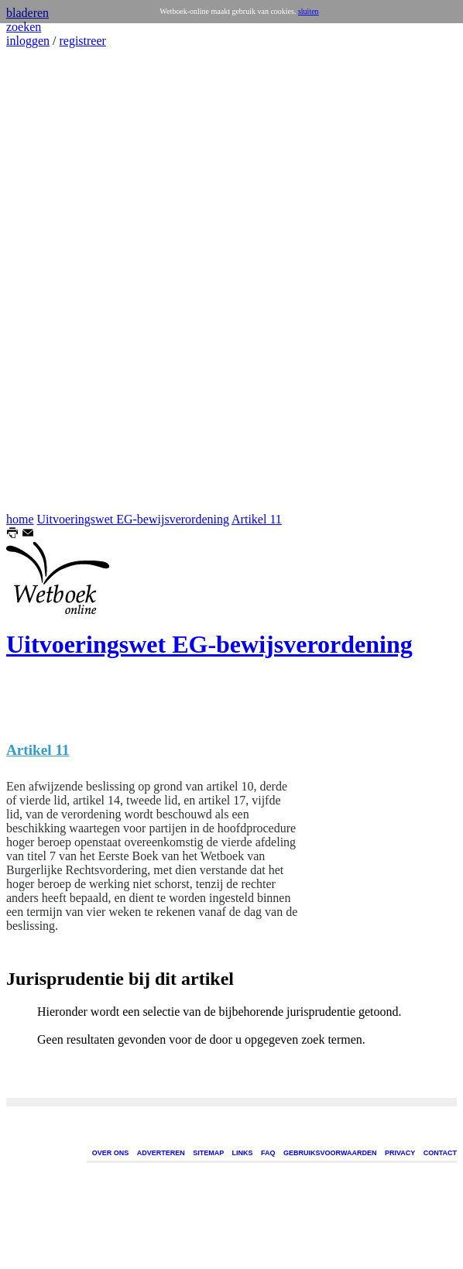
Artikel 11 (257, 519)
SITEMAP (208, 1153)
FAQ (268, 1153)
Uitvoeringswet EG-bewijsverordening (133, 519)
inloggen (28, 40)
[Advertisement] (52, 280)
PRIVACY (400, 1153)
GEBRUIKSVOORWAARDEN (329, 1153)
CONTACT (440, 1153)
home (20, 519)
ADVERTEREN (161, 1153)
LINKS (242, 1153)
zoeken (23, 26)
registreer (82, 40)
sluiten (308, 11)
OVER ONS (110, 1153)
